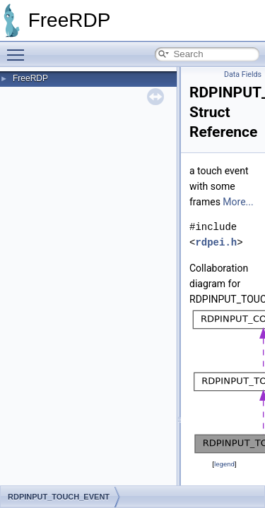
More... (238, 201)
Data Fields (242, 74)
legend (224, 464)
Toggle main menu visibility (19, 49)
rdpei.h (216, 242)
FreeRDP (30, 78)
